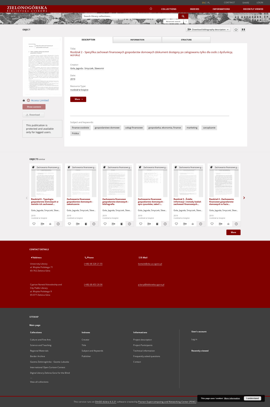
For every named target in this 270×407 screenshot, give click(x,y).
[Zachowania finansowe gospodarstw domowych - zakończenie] (81, 181)
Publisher (86, 356)
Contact (137, 361)
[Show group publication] (46, 167)
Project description (142, 339)
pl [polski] (209, 3)
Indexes (194, 9)
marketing (192, 127)
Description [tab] (88, 40)
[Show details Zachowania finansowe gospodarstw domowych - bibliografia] (129, 224)
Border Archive (37, 356)
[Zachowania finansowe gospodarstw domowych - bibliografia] (117, 181)
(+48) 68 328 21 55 (93, 263)
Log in (194, 339)
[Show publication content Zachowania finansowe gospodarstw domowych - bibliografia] (121, 224)
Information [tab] (137, 39)
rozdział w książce (79, 89)
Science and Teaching (40, 345)
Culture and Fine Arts (40, 339)
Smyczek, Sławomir (94, 68)
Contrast (229, 2)
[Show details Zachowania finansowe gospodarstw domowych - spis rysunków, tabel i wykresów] (165, 224)
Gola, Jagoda (76, 68)
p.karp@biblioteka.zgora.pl (151, 284)
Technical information (144, 350)
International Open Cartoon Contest (47, 367)
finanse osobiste (80, 127)
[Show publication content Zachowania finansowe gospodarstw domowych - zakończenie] (86, 224)
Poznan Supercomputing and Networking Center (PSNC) (167, 401)
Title (84, 345)
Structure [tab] (186, 39)
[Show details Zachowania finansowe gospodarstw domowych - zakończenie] (93, 224)
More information (232, 398)
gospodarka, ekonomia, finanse (164, 127)
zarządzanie (209, 127)
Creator (85, 339)
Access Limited (35, 100)
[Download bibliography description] (42, 224)
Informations (221, 9)
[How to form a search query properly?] (186, 21)
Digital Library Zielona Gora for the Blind (50, 372)
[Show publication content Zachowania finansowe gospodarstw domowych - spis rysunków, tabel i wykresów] (157, 224)
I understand (252, 398)
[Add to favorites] (235, 29)
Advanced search (173, 21)
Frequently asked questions (146, 356)
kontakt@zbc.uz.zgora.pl (150, 263)
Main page (34, 325)
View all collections (39, 381)
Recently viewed (253, 9)
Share (245, 2)
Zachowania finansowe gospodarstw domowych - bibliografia (115, 201)
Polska (75, 133)
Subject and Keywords (92, 350)
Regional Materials (39, 350)
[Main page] (151, 9)
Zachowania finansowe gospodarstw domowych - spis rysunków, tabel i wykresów (151, 201)
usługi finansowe (134, 127)
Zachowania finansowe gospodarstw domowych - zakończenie (80, 201)
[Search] (183, 16)
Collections (169, 9)
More (233, 232)
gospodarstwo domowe (107, 127)
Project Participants (142, 345)
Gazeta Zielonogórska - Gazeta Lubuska (49, 361)
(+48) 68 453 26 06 (93, 284)
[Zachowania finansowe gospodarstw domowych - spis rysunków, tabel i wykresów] (152, 181)
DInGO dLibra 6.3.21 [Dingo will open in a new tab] (105, 401)
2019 (72, 79)
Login (260, 2)
